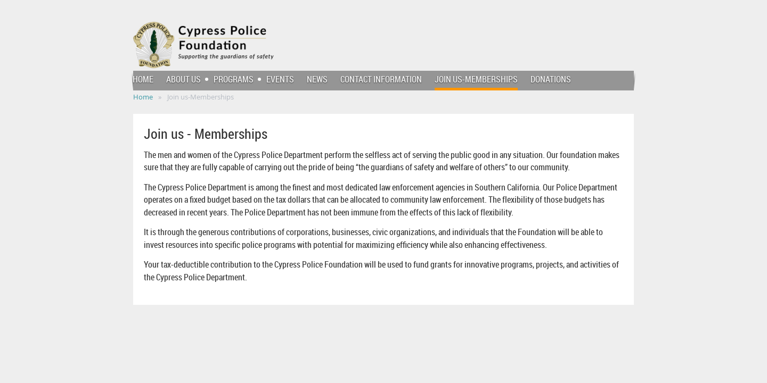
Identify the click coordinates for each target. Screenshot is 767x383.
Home (143, 97)
